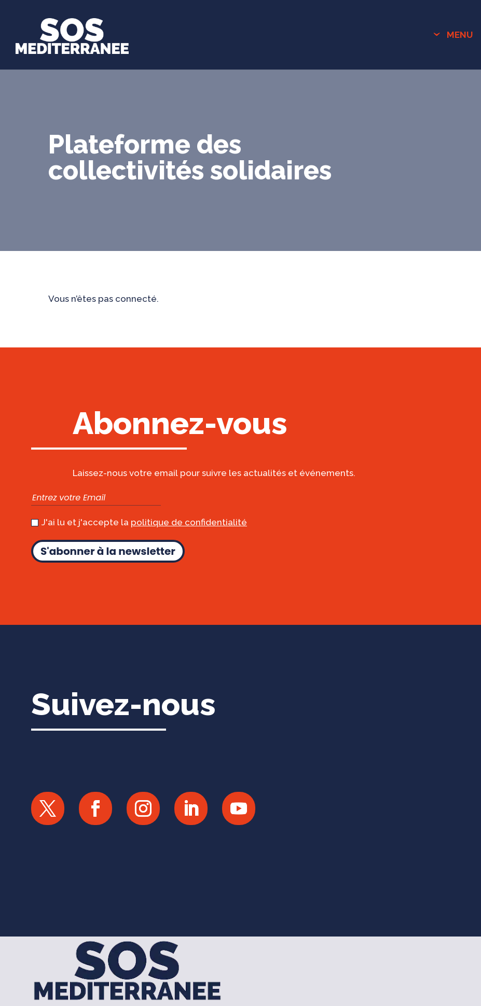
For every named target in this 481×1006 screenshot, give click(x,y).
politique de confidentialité (189, 522)
